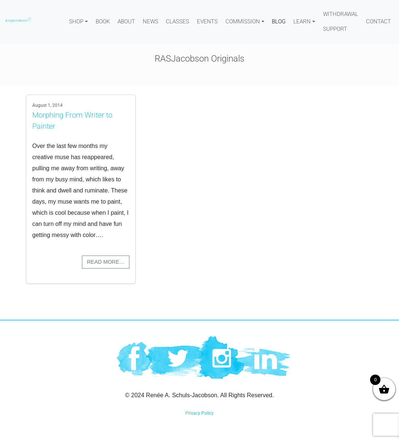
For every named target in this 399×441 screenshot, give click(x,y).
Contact (378, 21)
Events (207, 21)
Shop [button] (76, 21)
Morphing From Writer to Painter (72, 121)
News (150, 21)
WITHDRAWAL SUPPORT (340, 21)
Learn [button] (302, 21)
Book (103, 21)
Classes (177, 21)
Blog (279, 21)
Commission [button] (242, 21)
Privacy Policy (199, 413)
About (126, 21)
